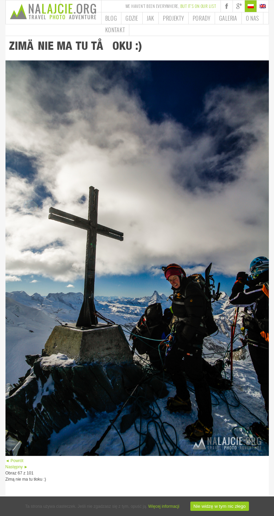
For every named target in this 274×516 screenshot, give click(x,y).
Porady (202, 18)
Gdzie (132, 18)
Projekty (173, 18)
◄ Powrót (14, 460)
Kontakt (115, 30)
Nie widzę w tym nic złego (219, 506)
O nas (252, 18)
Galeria (228, 18)
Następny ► (16, 467)
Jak (150, 18)
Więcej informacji (163, 506)
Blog (111, 18)
